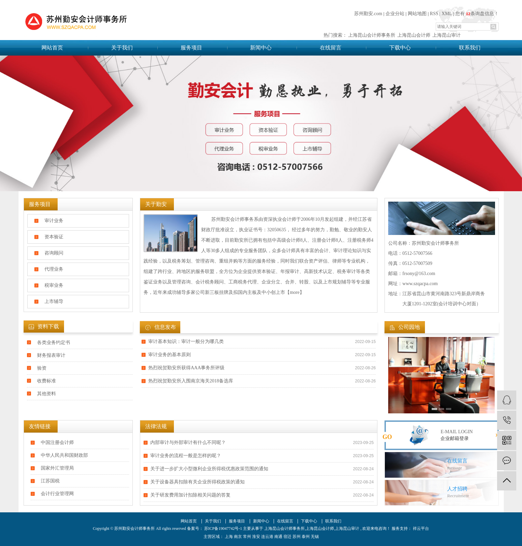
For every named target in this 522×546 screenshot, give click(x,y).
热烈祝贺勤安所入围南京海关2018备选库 (190, 380)
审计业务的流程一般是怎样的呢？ (185, 455)
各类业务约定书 (53, 342)
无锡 (315, 536)
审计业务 (53, 220)
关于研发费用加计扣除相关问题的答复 (190, 495)
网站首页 (52, 47)
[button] (434, 409)
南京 (238, 536)
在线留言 (330, 47)
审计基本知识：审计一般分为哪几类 (186, 341)
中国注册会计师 (57, 442)
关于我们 (122, 47)
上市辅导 (53, 301)
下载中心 (400, 47)
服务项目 (191, 47)
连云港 (267, 536)
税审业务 (53, 285)
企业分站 (395, 13)
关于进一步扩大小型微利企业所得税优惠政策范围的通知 (209, 468)
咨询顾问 (53, 252)
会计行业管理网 (57, 493)
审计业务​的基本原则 (169, 354)
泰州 (306, 536)
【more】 (294, 292)
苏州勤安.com (368, 13)
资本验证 (53, 236)
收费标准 (46, 380)
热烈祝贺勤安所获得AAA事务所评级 (186, 367)
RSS (434, 13)
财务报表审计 (51, 355)
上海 (229, 536)
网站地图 (417, 13)
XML (446, 13)
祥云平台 (420, 528)
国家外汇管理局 (57, 468)
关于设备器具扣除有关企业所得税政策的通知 (197, 481)
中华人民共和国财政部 (64, 455)
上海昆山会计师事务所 (371, 35)
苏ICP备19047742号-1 (223, 528)
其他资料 (46, 393)
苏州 (297, 536)
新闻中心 (261, 47)
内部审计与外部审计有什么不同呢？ (188, 442)
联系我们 (470, 47)
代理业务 (53, 269)
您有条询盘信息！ (476, 13)
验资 (42, 368)
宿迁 (287, 536)
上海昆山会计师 (413, 35)
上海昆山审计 (446, 35)
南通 (278, 536)
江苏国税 (50, 480)
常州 (247, 536)
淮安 (256, 536)
